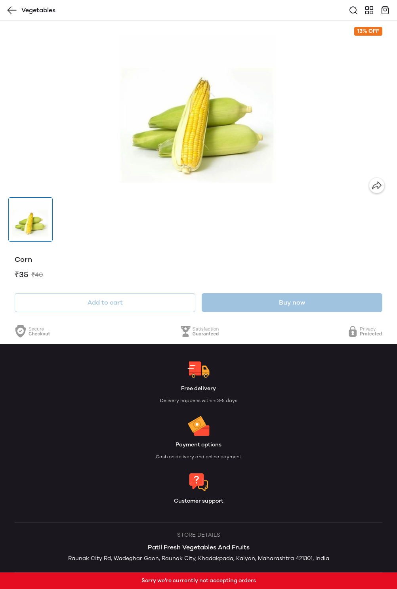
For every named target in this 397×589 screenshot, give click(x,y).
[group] (198, 109)
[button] (30, 219)
